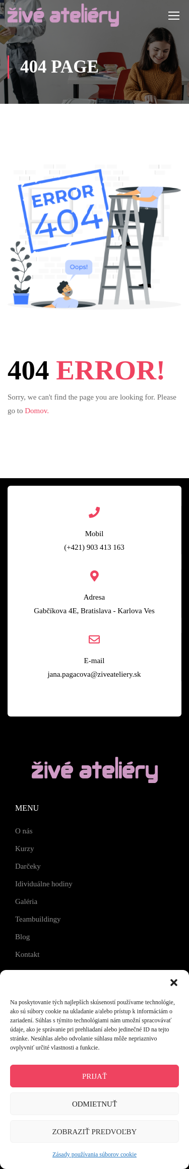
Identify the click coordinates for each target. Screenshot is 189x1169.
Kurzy (24, 849)
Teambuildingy (38, 919)
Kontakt (27, 954)
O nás (24, 831)
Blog (22, 937)
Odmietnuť (94, 1104)
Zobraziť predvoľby (94, 1132)
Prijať (94, 1076)
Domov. (37, 411)
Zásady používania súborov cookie (94, 1154)
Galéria (26, 901)
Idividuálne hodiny (44, 884)
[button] (174, 983)
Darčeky (28, 866)
